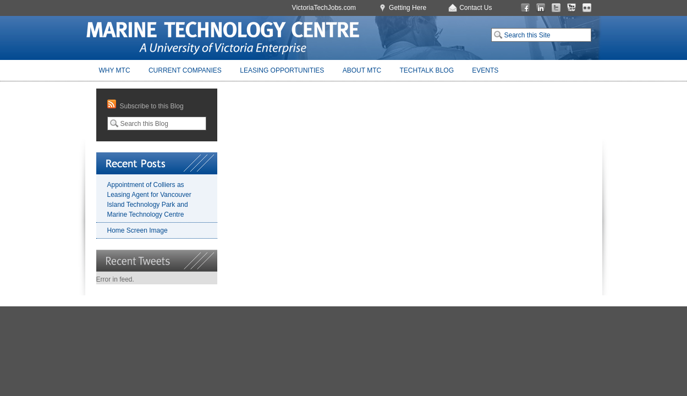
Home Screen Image (137, 230)
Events (485, 70)
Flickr (586, 8)
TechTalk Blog (427, 70)
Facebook (525, 8)
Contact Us (475, 8)
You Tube (571, 8)
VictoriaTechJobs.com (324, 8)
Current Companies (185, 70)
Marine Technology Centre (222, 38)
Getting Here (407, 8)
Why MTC (114, 70)
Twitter (556, 8)
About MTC (362, 70)
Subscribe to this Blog (152, 106)
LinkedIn (540, 8)
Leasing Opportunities (282, 70)
